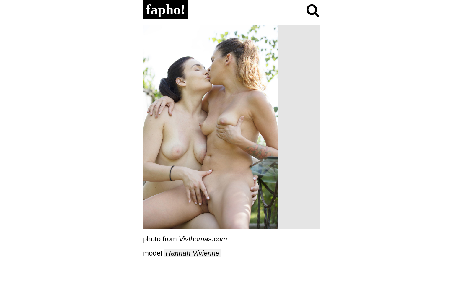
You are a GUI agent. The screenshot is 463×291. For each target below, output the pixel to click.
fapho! (165, 9)
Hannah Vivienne (192, 253)
